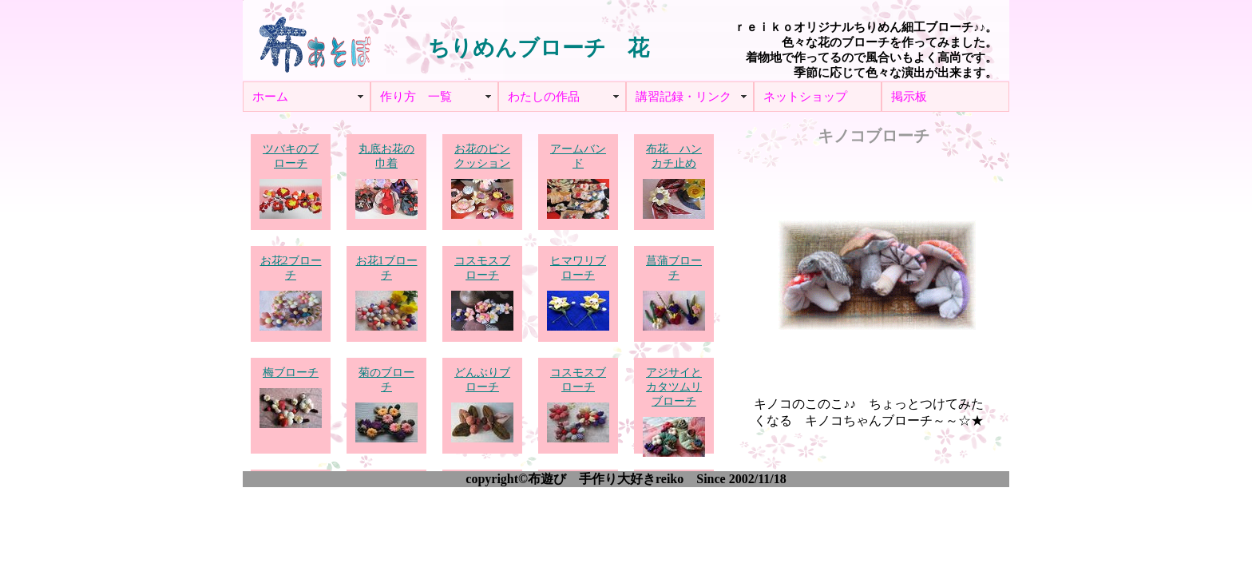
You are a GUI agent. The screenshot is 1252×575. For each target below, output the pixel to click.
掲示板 (909, 97)
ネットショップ (805, 97)
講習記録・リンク (683, 97)
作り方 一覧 (416, 97)
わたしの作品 (544, 97)
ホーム (270, 97)
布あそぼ (314, 40)
